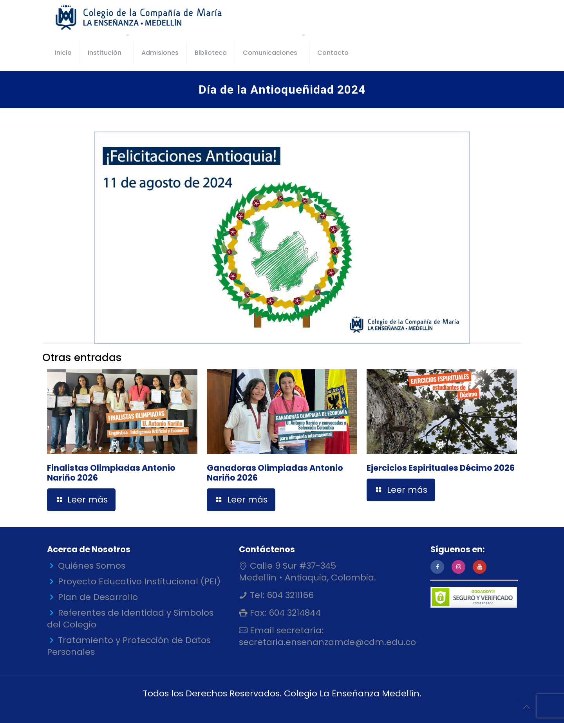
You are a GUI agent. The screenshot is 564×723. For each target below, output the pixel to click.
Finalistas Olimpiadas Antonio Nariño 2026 (111, 472)
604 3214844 (293, 613)
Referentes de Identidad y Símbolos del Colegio (130, 619)
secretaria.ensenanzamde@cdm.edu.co (327, 642)
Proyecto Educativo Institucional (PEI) (139, 581)
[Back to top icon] (526, 707)
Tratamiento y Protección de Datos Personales (129, 646)
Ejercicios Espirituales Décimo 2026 (441, 468)
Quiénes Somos (91, 566)
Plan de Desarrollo (98, 597)
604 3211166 (289, 595)
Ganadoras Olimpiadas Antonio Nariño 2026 (275, 472)
